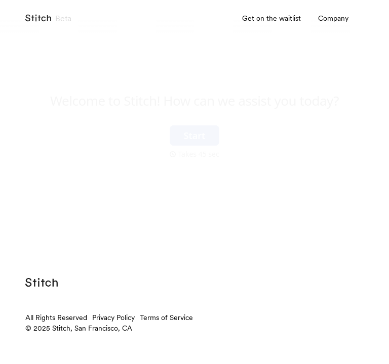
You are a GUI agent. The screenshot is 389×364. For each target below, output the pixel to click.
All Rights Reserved (56, 317)
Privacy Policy (113, 317)
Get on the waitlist (271, 18)
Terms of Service (166, 317)
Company (333, 18)
